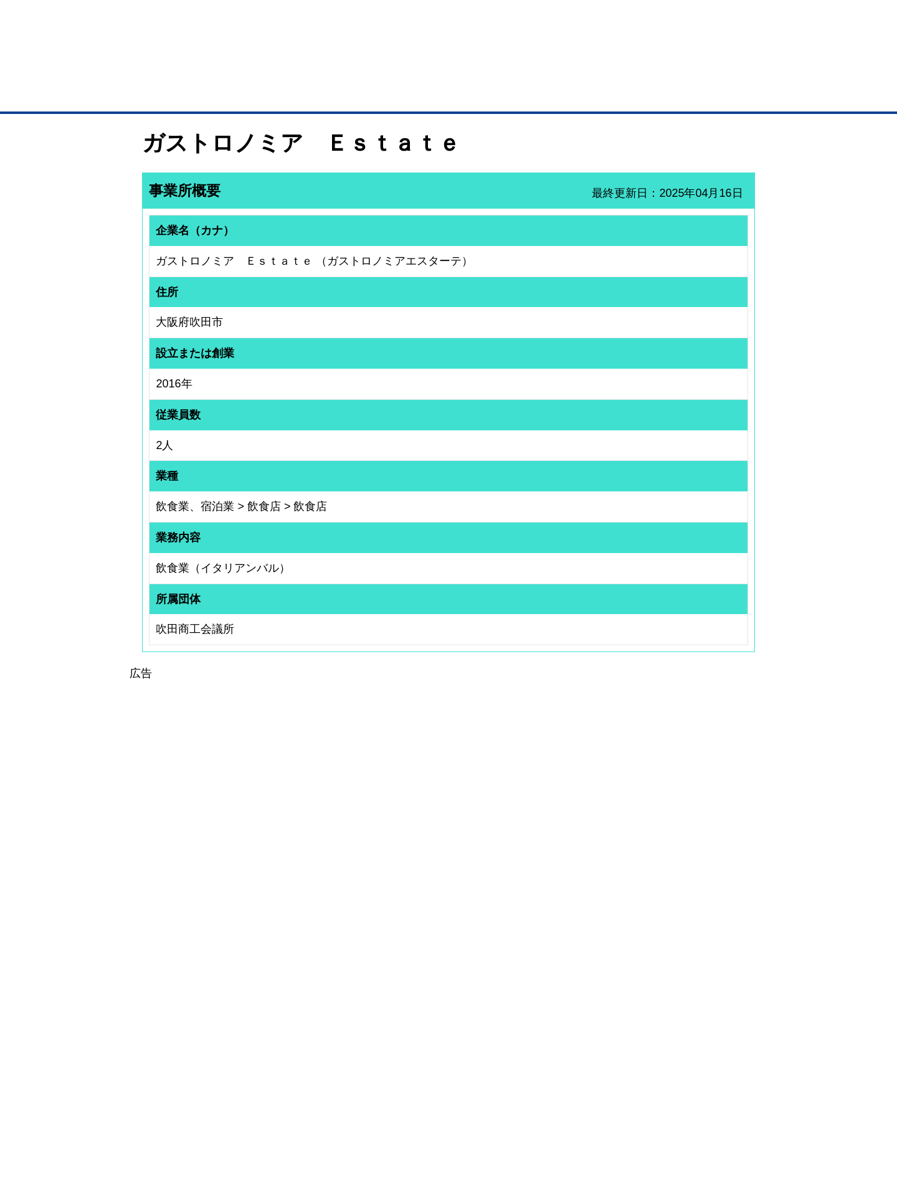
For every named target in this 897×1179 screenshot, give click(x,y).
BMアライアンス (308, 1035)
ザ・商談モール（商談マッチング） (542, 93)
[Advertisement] (448, 770)
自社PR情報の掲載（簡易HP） (181, 1024)
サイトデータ (401, 1104)
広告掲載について (241, 1104)
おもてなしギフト (575, 991)
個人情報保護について (695, 1104)
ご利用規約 (607, 1104)
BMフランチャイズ (312, 1052)
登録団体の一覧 (415, 958)
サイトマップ (325, 1104)
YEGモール (565, 1007)
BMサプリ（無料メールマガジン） (187, 1040)
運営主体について (677, 991)
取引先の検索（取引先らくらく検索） (193, 974)
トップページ (169, 92)
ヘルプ (464, 1104)
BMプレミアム (304, 958)
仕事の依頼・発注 (159, 991)
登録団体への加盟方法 (426, 974)
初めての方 (161, 1104)
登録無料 (189, 67)
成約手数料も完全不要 (351, 67)
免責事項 (157, 1122)
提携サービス (302, 1019)
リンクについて (532, 1104)
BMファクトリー (308, 1003)
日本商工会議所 (572, 958)
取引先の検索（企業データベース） (355, 93)
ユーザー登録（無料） (167, 958)
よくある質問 (669, 974)
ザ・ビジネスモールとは (605, 21)
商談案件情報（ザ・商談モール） (186, 1007)
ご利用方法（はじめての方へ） (699, 958)
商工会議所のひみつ (579, 974)
